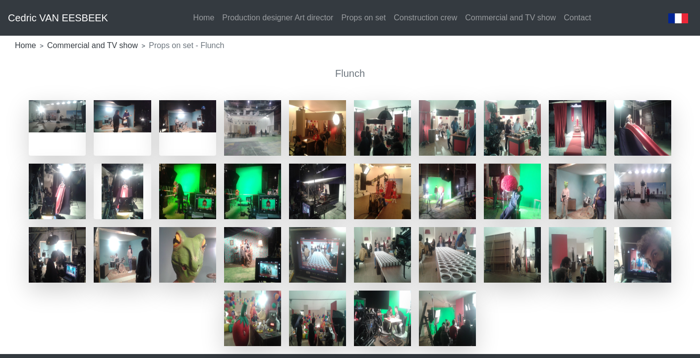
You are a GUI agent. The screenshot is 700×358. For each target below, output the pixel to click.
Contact (577, 17)
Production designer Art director (277, 17)
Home (204, 17)
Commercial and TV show (510, 17)
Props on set (363, 17)
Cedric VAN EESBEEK (58, 17)
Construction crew (425, 17)
